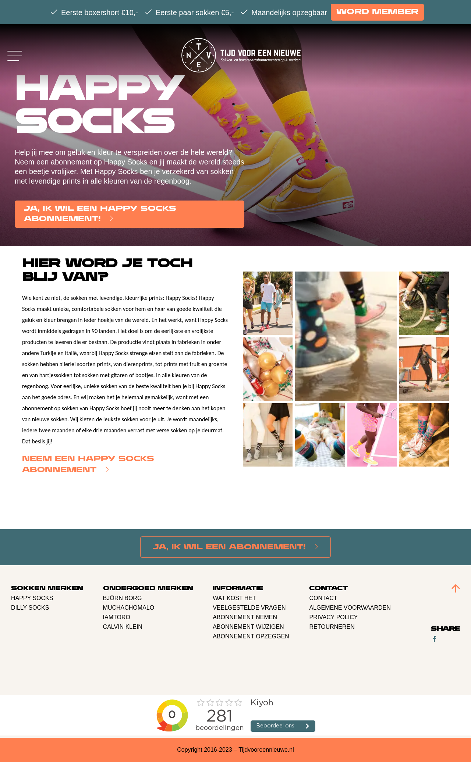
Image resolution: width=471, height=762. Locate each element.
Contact (323, 598)
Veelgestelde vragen (249, 608)
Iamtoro (116, 617)
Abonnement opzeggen (251, 636)
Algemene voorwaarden (349, 608)
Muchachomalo (129, 608)
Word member (377, 11)
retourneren (331, 627)
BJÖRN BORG (122, 598)
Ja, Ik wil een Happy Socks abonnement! (100, 214)
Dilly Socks (30, 608)
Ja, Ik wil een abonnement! (229, 547)
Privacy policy (333, 617)
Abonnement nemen (245, 617)
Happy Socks (32, 598)
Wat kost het (234, 598)
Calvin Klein (122, 627)
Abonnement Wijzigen (248, 627)
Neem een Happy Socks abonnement (88, 465)
